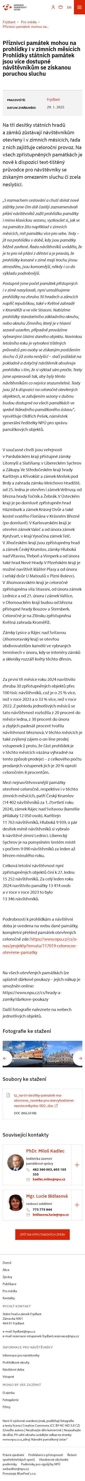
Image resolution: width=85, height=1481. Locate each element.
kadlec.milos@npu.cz (49, 1179)
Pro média (10, 1291)
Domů (7, 1262)
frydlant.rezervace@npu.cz (60, 1336)
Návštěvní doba (13, 1369)
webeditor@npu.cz (16, 1469)
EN (69, 7)
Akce (6, 1270)
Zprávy (7, 1277)
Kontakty (9, 1298)
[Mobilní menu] (79, 7)
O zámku (9, 1393)
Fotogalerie (11, 1400)
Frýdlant (53, 99)
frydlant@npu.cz (24, 1331)
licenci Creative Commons (31, 1425)
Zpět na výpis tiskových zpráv (42, 1234)
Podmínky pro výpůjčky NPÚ (40, 1464)
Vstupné (8, 1376)
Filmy (6, 1407)
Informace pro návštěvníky (21, 1355)
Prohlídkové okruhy (16, 1362)
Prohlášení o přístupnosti (46, 1455)
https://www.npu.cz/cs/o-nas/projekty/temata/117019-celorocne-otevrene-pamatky (40, 945)
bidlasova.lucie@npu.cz (51, 1214)
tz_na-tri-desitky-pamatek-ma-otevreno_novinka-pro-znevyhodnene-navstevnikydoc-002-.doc (44, 1100)
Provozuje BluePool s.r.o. (19, 1473)
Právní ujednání (14, 1455)
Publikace (9, 1284)
